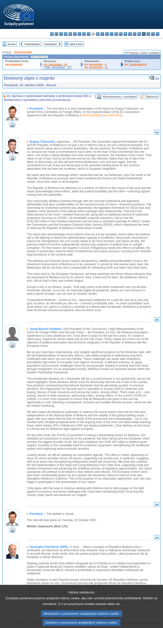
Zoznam (11, 44)
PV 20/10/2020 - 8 (95, 64)
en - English (84, 34)
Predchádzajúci (32, 44)
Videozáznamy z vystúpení (119, 96)
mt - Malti (121, 34)
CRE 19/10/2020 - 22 (57, 67)
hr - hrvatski (98, 34)
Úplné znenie (76, 44)
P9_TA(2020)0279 (136, 64)
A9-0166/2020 (13, 64)
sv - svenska (157, 34)
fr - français (88, 34)
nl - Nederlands (125, 34)
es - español (56, 34)
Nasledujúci (51, 44)
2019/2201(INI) (23, 52)
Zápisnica (151, 96)
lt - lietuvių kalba (111, 34)
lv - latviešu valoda (107, 34)
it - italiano (102, 34)
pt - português (134, 34)
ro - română (139, 34)
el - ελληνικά (79, 34)
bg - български (52, 34)
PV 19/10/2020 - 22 (55, 64)
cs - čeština (61, 34)
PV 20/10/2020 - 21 (96, 67)
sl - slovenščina (148, 34)
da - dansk (65, 34)
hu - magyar (116, 34)
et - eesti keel (75, 34)
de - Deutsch (70, 34)
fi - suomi (153, 34)
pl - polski (130, 34)
